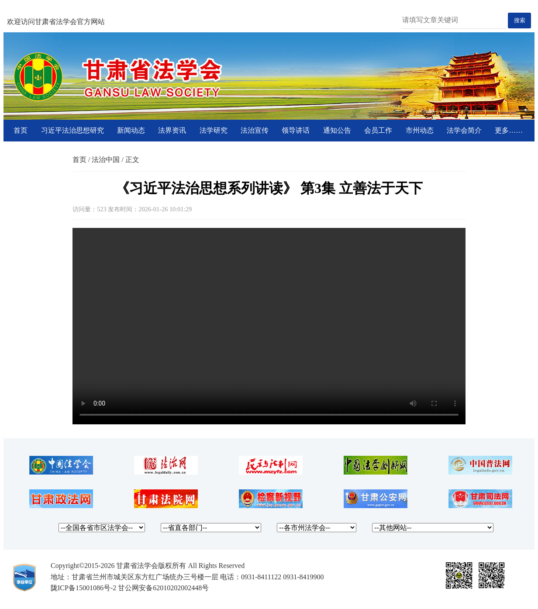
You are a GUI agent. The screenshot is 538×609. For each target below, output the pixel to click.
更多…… (509, 130)
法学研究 (214, 130)
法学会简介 (464, 130)
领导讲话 (296, 130)
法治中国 (106, 159)
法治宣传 (255, 130)
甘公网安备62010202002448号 (163, 588)
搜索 (519, 20)
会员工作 (378, 130)
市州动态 (420, 130)
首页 (21, 130)
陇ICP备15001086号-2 (83, 588)
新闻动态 (131, 130)
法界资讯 (172, 130)
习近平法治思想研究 (72, 130)
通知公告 (337, 130)
